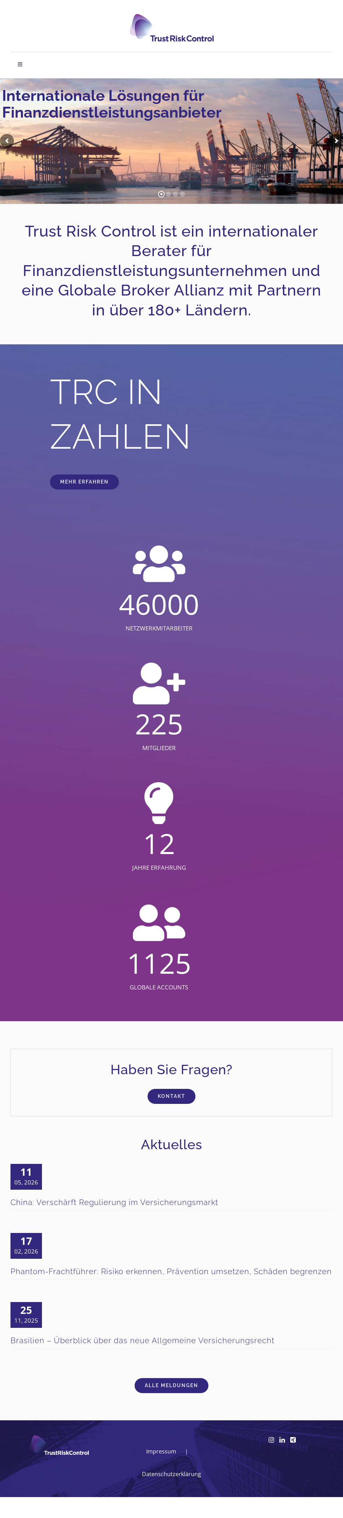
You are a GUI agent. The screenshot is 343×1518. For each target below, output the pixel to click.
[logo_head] (172, 17)
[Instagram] (271, 1440)
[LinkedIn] (282, 1440)
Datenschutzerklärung (171, 1474)
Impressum (161, 1451)
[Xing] (293, 1440)
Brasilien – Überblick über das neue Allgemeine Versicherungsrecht (142, 1340)
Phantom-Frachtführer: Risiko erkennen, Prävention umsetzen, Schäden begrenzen (171, 1271)
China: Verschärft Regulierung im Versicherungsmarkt (114, 1202)
